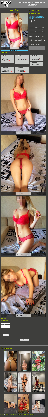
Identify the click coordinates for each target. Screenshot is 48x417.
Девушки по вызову (14, 414)
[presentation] (7, 331)
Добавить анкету (30, 4)
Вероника (33, 393)
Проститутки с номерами (22, 414)
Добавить (6, 335)
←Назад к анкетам (24, 339)
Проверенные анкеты (33, 2)
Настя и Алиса (20, 393)
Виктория (33, 350)
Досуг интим (2, 414)
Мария (19, 350)
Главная (21, 2)
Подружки (5, 350)
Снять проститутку (8, 414)
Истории (43, 2)
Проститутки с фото (30, 414)
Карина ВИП (6, 393)
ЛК (35, 4)
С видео (39, 2)
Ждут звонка (26, 2)
